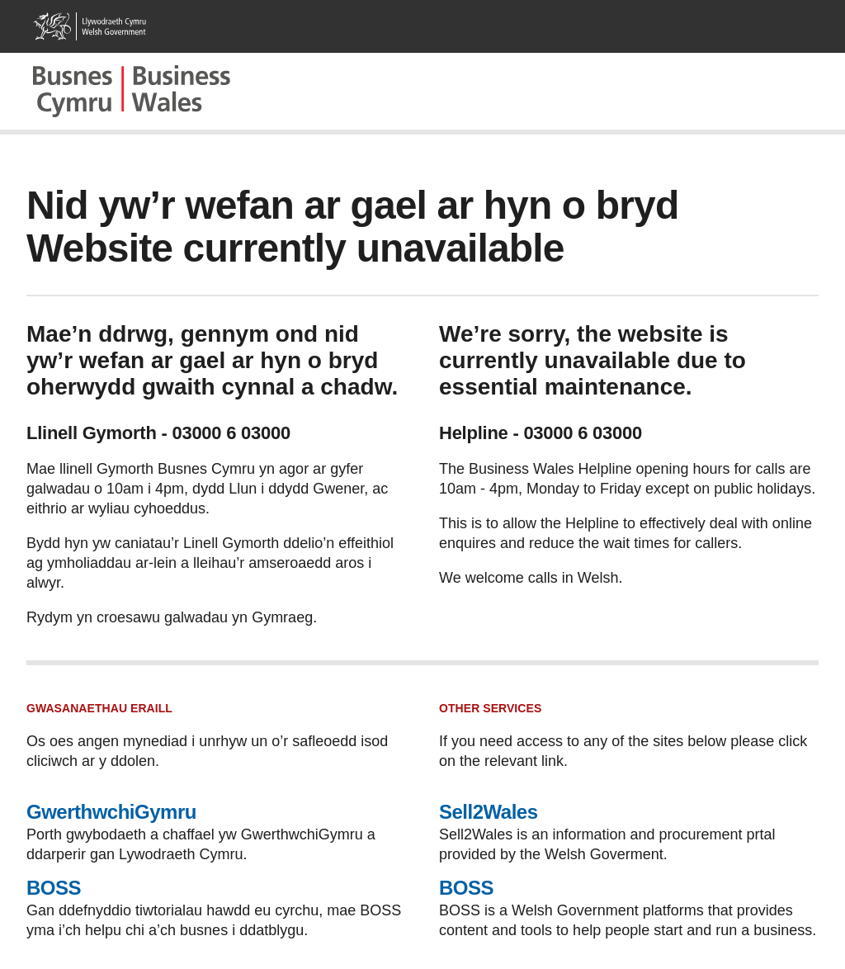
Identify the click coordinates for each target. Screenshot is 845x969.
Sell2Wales (488, 812)
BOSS (53, 888)
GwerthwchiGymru (111, 812)
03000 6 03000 (231, 433)
